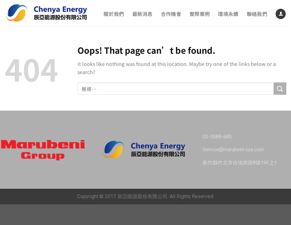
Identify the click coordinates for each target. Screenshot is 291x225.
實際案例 (199, 14)
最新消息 (142, 14)
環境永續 (228, 14)
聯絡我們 (257, 14)
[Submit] (280, 88)
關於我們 (113, 14)
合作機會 (171, 14)
